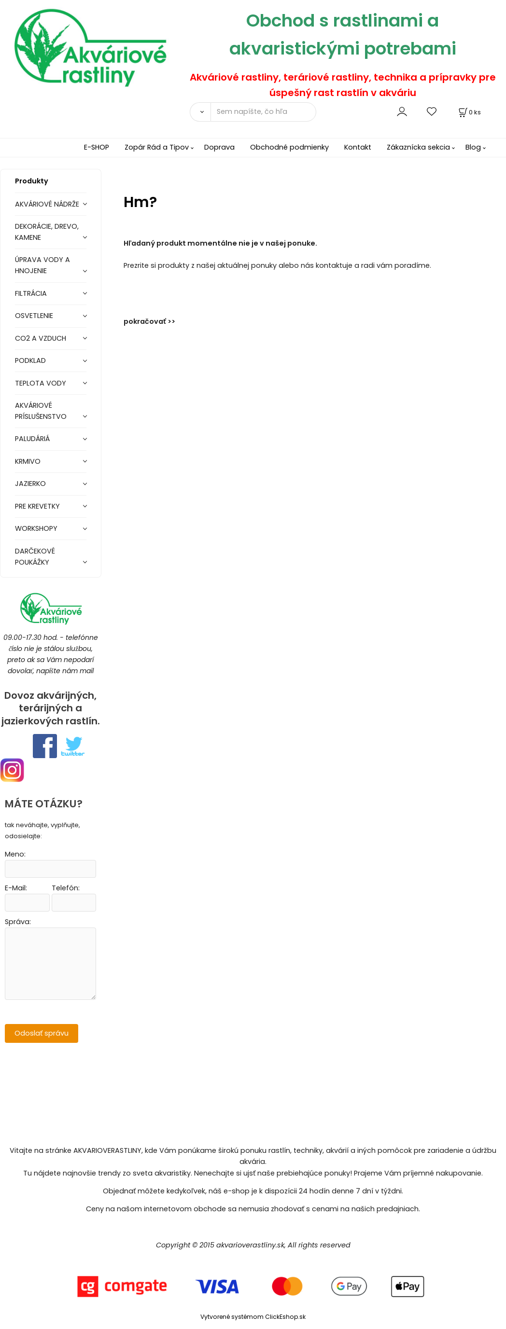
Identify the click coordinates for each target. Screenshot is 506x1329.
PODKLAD (30, 360)
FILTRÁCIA (31, 293)
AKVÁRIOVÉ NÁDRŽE (47, 204)
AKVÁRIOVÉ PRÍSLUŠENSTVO (41, 411)
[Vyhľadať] (200, 112)
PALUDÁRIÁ (32, 438)
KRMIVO (28, 461)
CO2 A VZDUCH (40, 338)
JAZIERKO (30, 483)
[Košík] (469, 112)
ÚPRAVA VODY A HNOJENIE (42, 265)
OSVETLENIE (34, 315)
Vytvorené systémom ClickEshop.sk (253, 1317)
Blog (473, 147)
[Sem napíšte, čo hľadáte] (263, 112)
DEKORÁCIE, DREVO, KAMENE (47, 232)
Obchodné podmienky (289, 147)
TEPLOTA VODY (40, 383)
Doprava (219, 147)
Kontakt (357, 147)
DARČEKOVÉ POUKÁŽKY (35, 556)
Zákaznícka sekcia (418, 147)
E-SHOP (96, 147)
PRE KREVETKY (37, 506)
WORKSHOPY (36, 528)
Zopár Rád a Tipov (157, 147)
